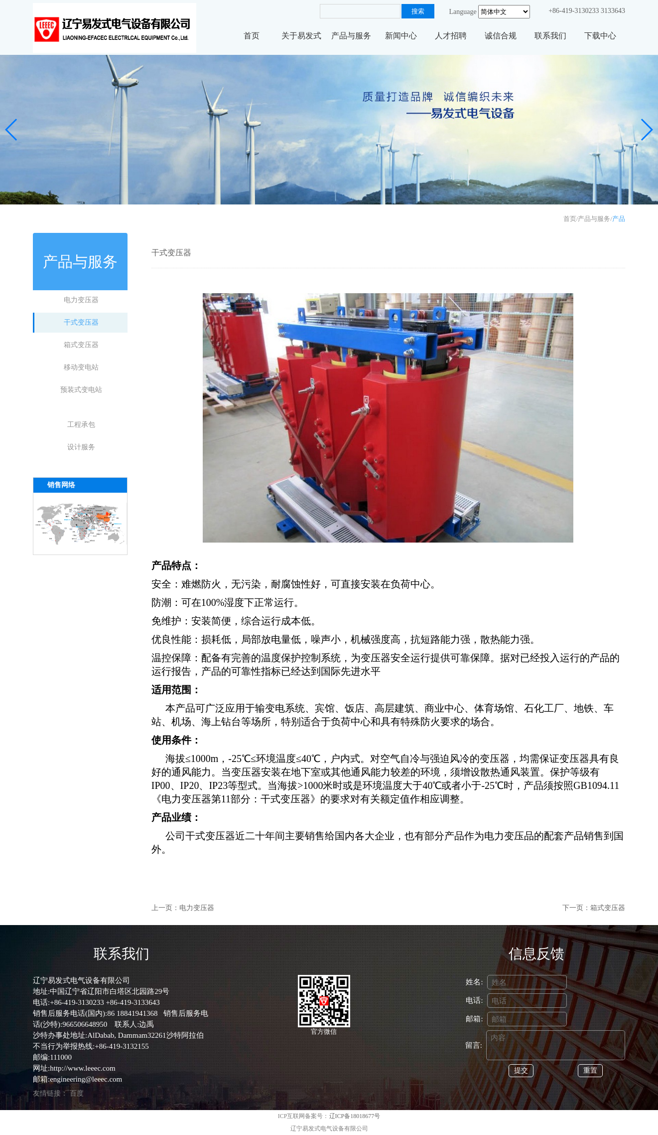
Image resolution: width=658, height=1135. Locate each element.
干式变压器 (81, 322)
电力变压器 (81, 300)
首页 (252, 35)
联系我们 (550, 35)
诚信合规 (501, 35)
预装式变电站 (81, 389)
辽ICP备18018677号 (355, 1116)
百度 (77, 1093)
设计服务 (81, 447)
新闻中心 (401, 35)
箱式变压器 (81, 345)
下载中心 (600, 35)
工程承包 (81, 424)
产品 (618, 218)
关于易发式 (301, 35)
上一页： (165, 908)
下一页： (576, 908)
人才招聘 (451, 35)
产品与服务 (351, 35)
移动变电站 (81, 367)
